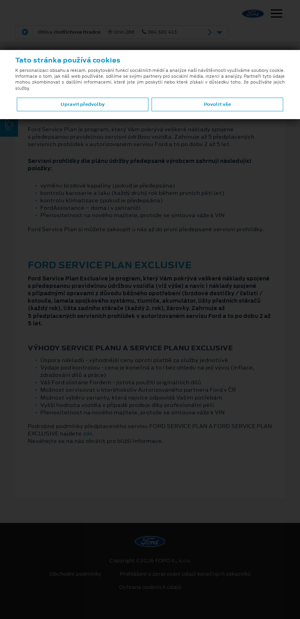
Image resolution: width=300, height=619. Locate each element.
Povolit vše (217, 104)
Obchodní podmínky (75, 574)
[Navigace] (276, 14)
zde (88, 433)
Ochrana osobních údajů (150, 587)
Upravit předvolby (83, 104)
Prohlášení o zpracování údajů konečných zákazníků (185, 574)
